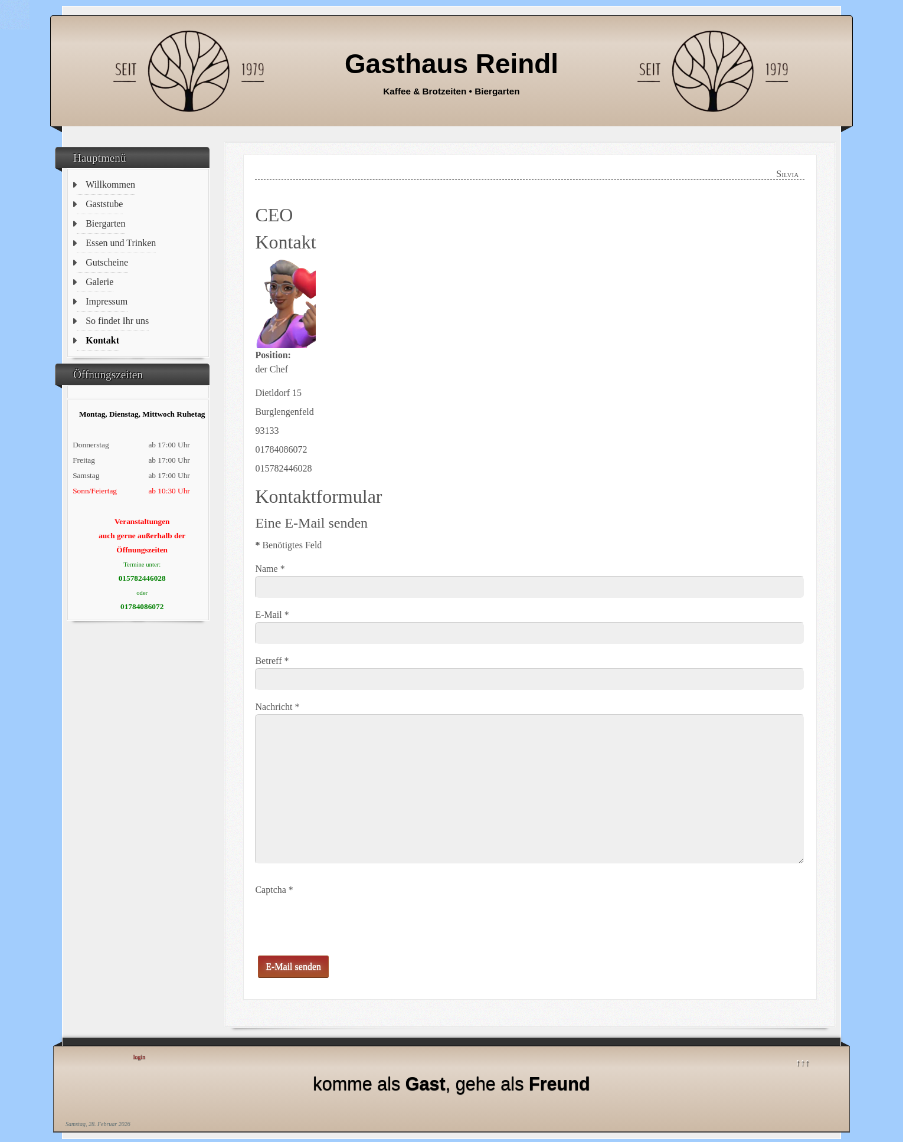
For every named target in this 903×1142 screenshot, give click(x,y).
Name (269, 569)
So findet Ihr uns (117, 321)
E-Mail (272, 615)
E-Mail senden (293, 966)
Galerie (99, 282)
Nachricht (277, 707)
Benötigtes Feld (288, 545)
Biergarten (105, 223)
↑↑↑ (803, 1062)
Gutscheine (107, 262)
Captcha (274, 890)
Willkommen (110, 184)
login (139, 1056)
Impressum (106, 301)
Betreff (272, 661)
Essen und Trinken (121, 243)
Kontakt (102, 340)
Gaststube (104, 204)
